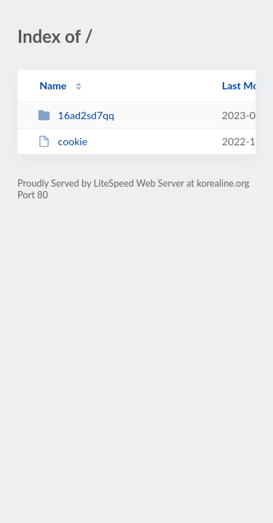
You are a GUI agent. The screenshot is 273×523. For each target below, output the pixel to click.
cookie (62, 141)
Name (52, 85)
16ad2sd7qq (76, 115)
